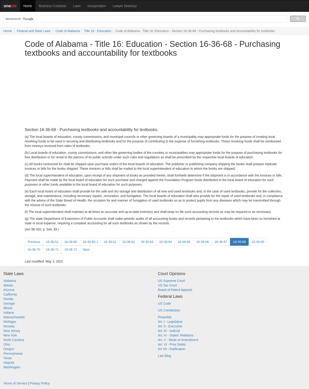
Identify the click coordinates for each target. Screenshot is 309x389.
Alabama (9, 281)
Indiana (8, 312)
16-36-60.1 (90, 242)
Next (86, 249)
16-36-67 (221, 242)
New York (10, 335)
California (10, 294)
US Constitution (169, 310)
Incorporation (96, 6)
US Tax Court (167, 285)
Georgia (9, 303)
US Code (164, 303)
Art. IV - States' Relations (176, 335)
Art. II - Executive (170, 326)
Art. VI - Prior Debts (172, 344)
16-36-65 (184, 242)
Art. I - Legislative (170, 321)
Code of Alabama (68, 31)
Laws (77, 6)
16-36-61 (110, 242)
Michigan (9, 321)
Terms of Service (15, 383)
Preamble (165, 317)
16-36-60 (70, 242)
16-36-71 (52, 249)
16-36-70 (34, 249)
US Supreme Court (171, 281)
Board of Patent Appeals (175, 290)
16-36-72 (70, 249)
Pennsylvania (12, 353)
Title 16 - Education (97, 31)
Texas (7, 358)
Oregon (8, 349)
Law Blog (164, 356)
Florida (8, 299)
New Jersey (11, 331)
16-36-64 (165, 242)
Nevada (8, 326)
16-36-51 (52, 242)
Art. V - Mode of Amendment (178, 340)
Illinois (7, 308)
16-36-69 (257, 242)
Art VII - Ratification (172, 349)
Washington (11, 367)
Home (27, 6)
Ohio (6, 344)
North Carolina (13, 340)
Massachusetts (14, 317)
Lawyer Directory (125, 6)
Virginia (8, 362)
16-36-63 (147, 242)
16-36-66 (202, 242)
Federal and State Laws (34, 31)
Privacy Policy (40, 383)
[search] (144, 19)
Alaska (8, 285)
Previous (34, 242)
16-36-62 (128, 242)
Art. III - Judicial (169, 331)
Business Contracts (52, 6)
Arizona (8, 290)
